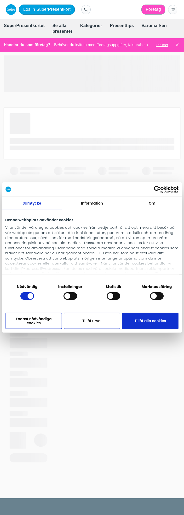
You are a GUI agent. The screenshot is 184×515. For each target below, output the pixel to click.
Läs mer (162, 45)
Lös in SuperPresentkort (47, 9)
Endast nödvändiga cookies (34, 320)
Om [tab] (152, 203)
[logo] (10, 9)
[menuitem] (24, 26)
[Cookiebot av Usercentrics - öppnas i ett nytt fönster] (157, 189)
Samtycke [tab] (32, 203)
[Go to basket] (172, 9)
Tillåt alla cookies (150, 320)
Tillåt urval (92, 320)
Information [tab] (92, 203)
